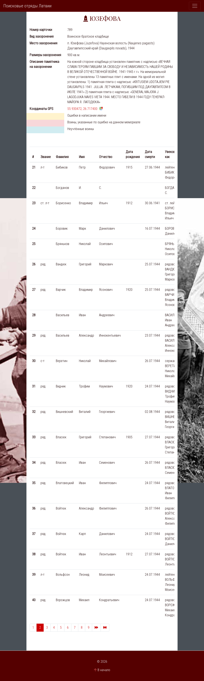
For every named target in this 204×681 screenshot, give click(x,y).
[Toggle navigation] (195, 6)
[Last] (105, 628)
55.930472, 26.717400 (82, 109)
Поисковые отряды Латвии (27, 5)
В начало (104, 670)
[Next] (96, 628)
